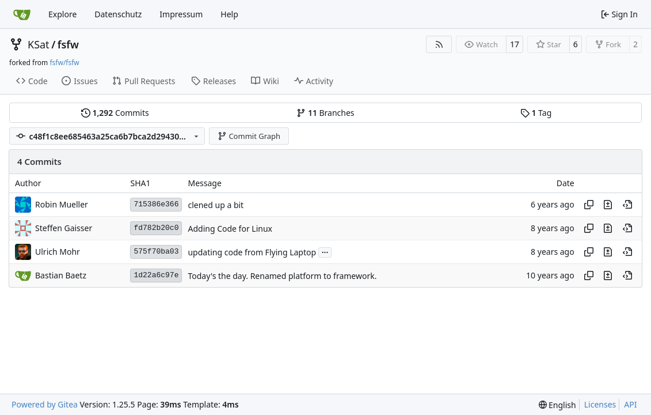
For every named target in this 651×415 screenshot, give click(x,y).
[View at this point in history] (627, 204)
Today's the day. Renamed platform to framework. (282, 275)
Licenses (600, 404)
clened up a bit (215, 204)
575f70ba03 (156, 251)
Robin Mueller (61, 204)
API (630, 404)
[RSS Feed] (439, 44)
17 (514, 44)
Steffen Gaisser (63, 227)
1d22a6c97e (156, 275)
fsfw (68, 44)
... (325, 251)
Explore (62, 14)
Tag (535, 112)
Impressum (181, 14)
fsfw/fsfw (64, 62)
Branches (325, 112)
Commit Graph (249, 136)
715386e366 (156, 204)
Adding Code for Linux (230, 228)
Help (229, 14)
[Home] (22, 14)
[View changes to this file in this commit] (607, 204)
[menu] (557, 404)
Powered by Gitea (45, 404)
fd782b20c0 (156, 228)
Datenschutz (118, 14)
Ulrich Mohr (57, 251)
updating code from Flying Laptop (252, 252)
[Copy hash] (588, 204)
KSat (39, 44)
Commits (115, 112)
